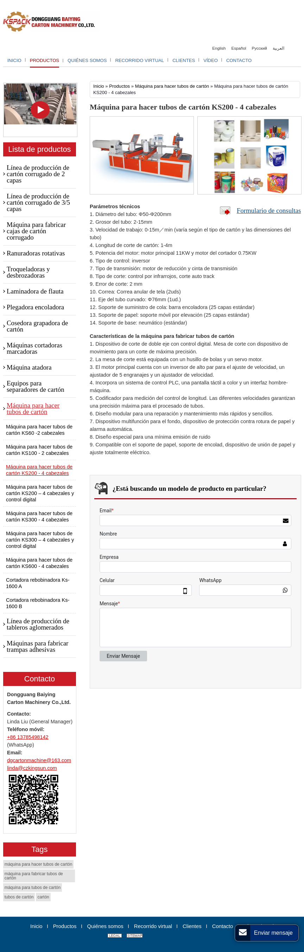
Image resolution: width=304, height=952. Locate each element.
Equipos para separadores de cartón (35, 386)
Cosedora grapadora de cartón (37, 326)
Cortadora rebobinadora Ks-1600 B (37, 603)
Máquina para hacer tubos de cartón (172, 86)
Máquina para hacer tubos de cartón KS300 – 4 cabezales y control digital (40, 540)
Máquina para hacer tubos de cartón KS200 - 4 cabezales (39, 470)
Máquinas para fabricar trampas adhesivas (37, 646)
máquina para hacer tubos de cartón (38, 864)
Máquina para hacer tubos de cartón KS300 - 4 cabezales (39, 517)
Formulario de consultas (269, 210)
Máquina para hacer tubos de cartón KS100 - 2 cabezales (39, 450)
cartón (43, 897)
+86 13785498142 (28, 737)
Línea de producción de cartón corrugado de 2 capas (38, 174)
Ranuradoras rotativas (36, 253)
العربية (278, 48)
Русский (259, 48)
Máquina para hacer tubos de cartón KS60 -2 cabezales (39, 430)
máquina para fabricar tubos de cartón (34, 875)
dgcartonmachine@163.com (39, 760)
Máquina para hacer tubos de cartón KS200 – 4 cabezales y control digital (40, 493)
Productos (119, 86)
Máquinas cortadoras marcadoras (34, 348)
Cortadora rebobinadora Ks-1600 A (37, 583)
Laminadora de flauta (35, 291)
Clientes (192, 926)
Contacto (39, 678)
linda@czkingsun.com (32, 768)
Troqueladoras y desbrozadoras (28, 272)
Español (239, 48)
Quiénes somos (105, 926)
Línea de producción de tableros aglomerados (38, 624)
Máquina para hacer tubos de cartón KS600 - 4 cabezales (39, 563)
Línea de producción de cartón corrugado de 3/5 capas (38, 202)
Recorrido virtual (153, 926)
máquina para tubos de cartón (33, 887)
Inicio (98, 86)
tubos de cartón (19, 897)
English (219, 48)
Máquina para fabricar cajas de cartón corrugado (36, 231)
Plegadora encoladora (35, 307)
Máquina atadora (29, 367)
